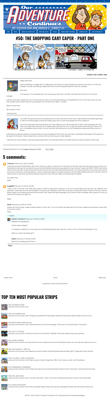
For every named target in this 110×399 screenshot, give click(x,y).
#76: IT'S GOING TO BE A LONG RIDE (21, 358)
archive (100, 74)
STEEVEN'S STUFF (83, 32)
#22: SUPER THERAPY (16, 340)
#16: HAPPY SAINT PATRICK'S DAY (20, 322)
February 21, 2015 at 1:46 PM (35, 219)
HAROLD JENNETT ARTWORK (68, 32)
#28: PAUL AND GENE (16, 376)
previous (90, 74)
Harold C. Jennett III (18, 219)
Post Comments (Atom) (60, 283)
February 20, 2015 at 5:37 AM (21, 204)
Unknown (10, 163)
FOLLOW (55, 32)
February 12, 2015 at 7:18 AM (24, 163)
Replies (11, 216)
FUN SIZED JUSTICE (44, 32)
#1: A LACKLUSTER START (17, 385)
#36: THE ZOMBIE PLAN (16, 314)
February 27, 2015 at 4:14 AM (25, 239)
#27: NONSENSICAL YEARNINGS (19, 367)
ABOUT (15, 32)
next (105, 74)
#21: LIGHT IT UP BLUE (16, 331)
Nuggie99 (10, 186)
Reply (9, 180)
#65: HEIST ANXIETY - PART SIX (19, 349)
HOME (8, 32)
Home (55, 278)
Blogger (82, 395)
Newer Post (8, 278)
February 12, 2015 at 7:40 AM (24, 186)
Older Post (102, 278)
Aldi (25, 119)
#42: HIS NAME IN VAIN (16, 305)
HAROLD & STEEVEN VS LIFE (28, 32)
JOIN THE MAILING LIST (97, 32)
